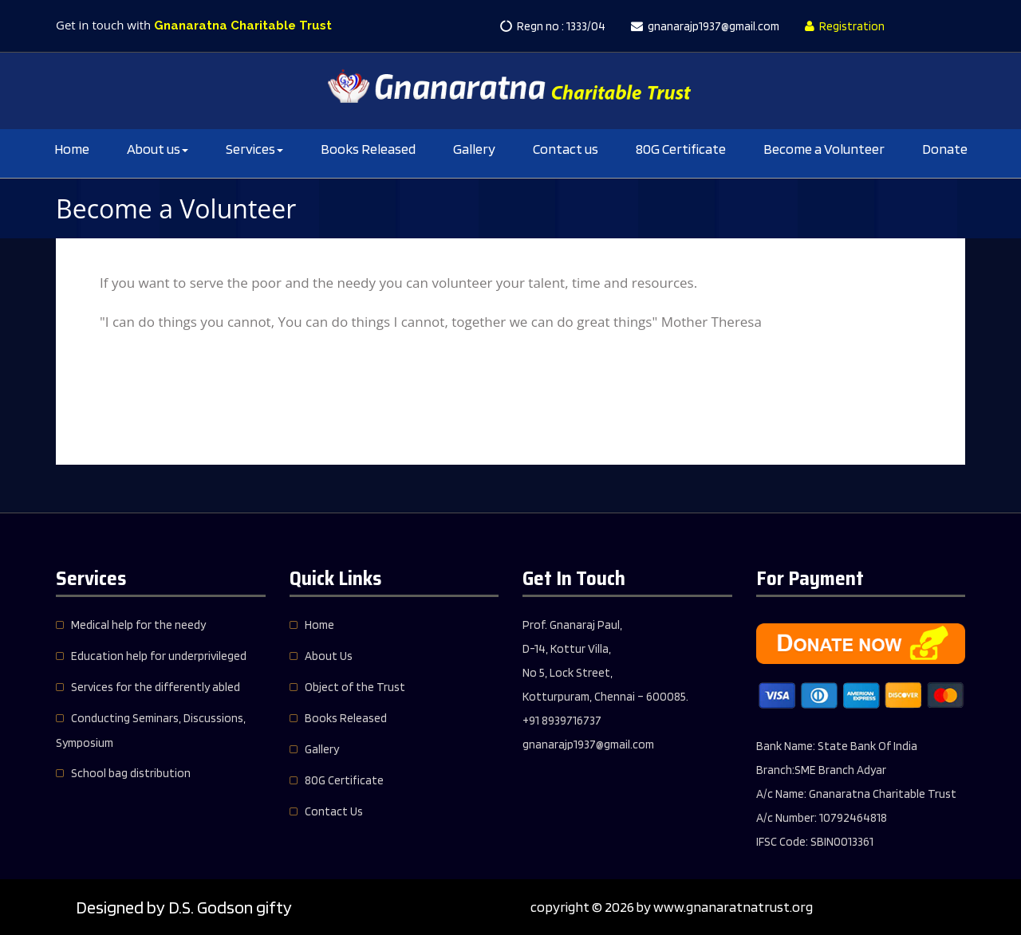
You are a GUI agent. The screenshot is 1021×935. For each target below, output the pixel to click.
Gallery (474, 148)
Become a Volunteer (824, 148)
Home (71, 148)
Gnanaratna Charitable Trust (243, 25)
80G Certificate (681, 148)
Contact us (565, 148)
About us (157, 148)
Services (254, 148)
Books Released (368, 148)
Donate (945, 148)
